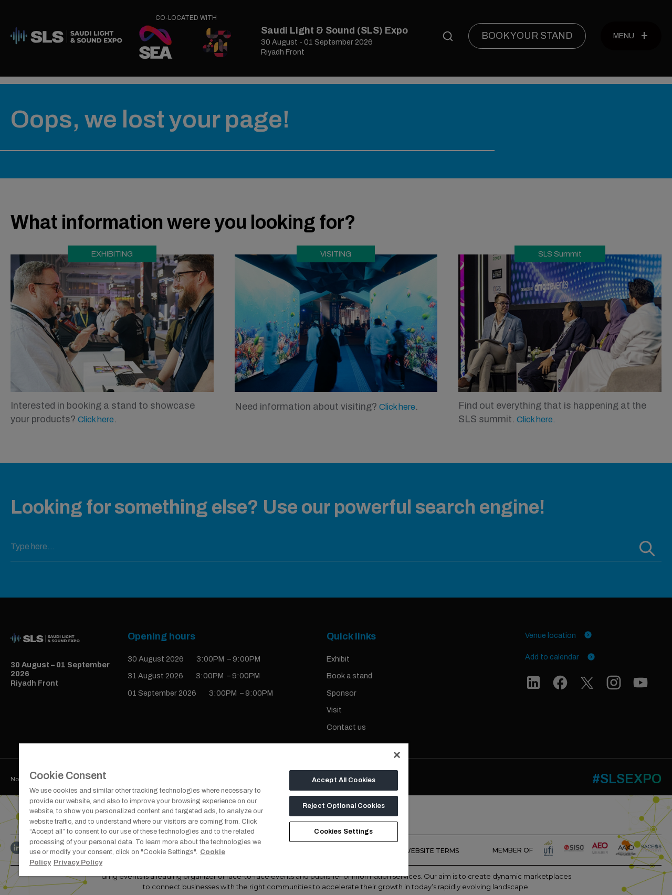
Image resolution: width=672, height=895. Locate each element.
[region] (213, 809)
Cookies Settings (343, 831)
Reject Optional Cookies (343, 805)
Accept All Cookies (343, 780)
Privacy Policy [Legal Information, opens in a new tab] (78, 862)
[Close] (397, 755)
